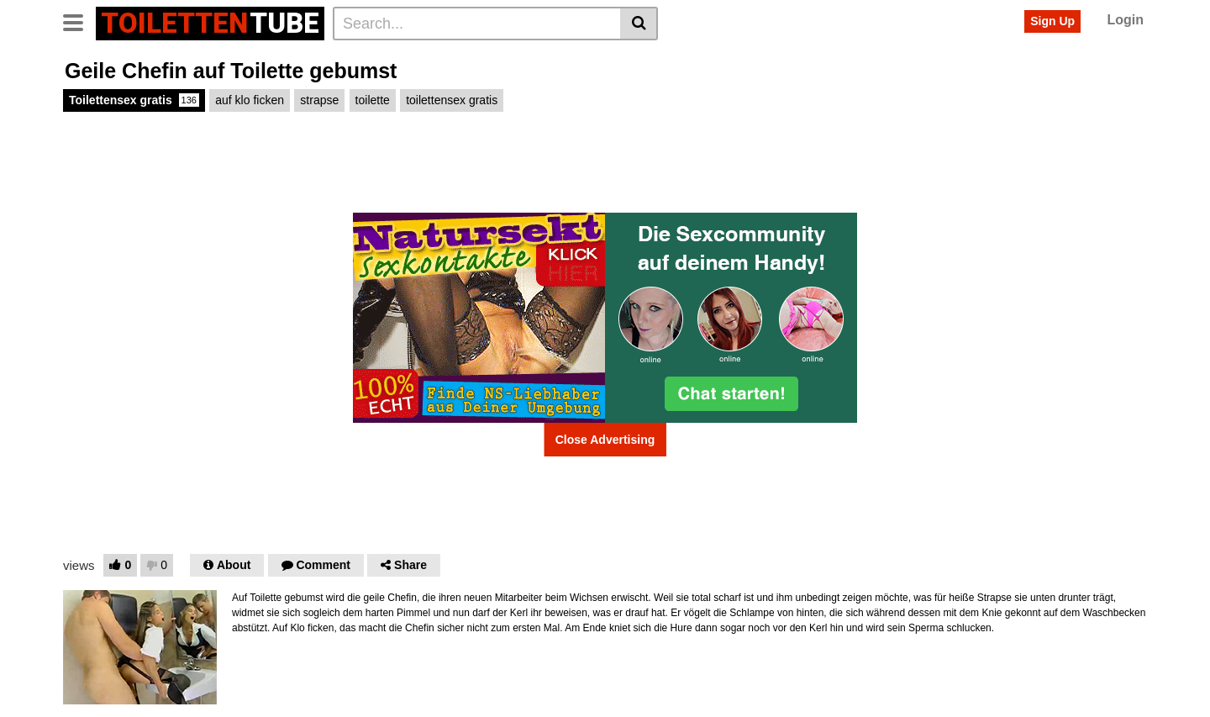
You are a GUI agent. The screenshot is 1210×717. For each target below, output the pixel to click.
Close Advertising (605, 439)
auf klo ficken (249, 100)
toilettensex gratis (451, 100)
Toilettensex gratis (134, 100)
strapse (319, 100)
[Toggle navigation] (79, 21)
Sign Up (1052, 21)
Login (1125, 20)
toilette (372, 100)
